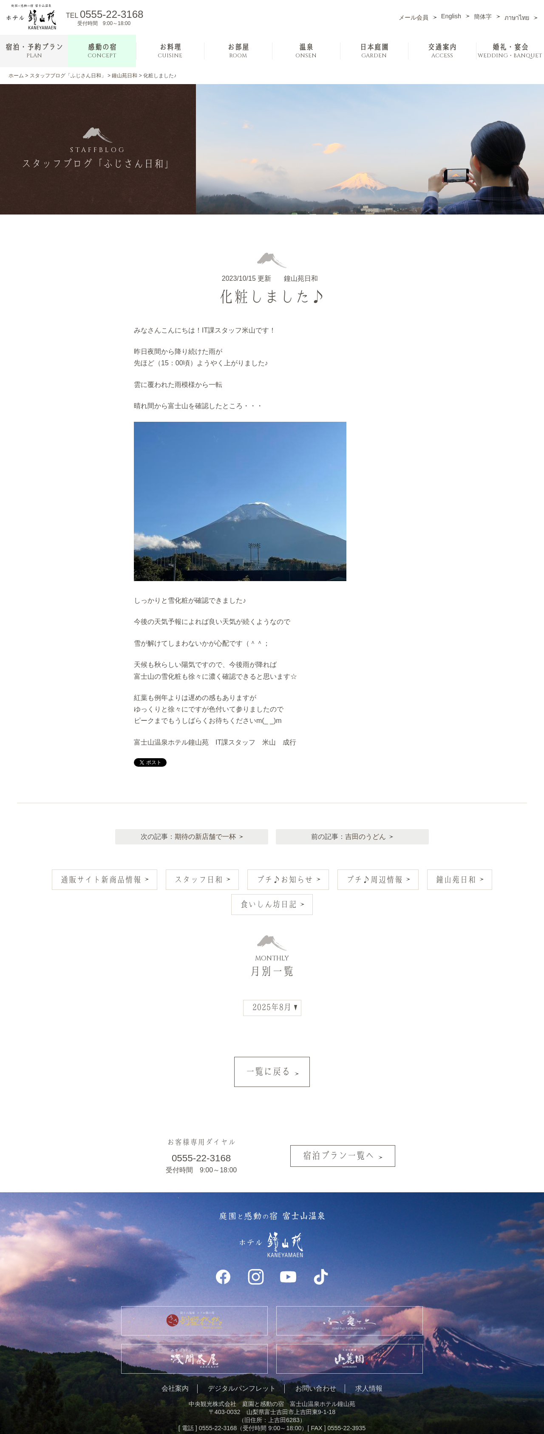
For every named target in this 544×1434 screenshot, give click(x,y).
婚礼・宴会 (510, 51)
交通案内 (442, 51)
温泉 (306, 51)
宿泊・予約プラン (34, 51)
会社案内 (175, 1369)
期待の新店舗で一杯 (204, 832)
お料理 (170, 51)
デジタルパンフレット (242, 1369)
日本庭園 (374, 51)
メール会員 (413, 17)
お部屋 (238, 51)
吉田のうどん (367, 832)
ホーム (16, 76)
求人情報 (368, 1369)
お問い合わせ (315, 1369)
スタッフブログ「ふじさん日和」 (68, 76)
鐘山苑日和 (124, 76)
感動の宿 (102, 51)
